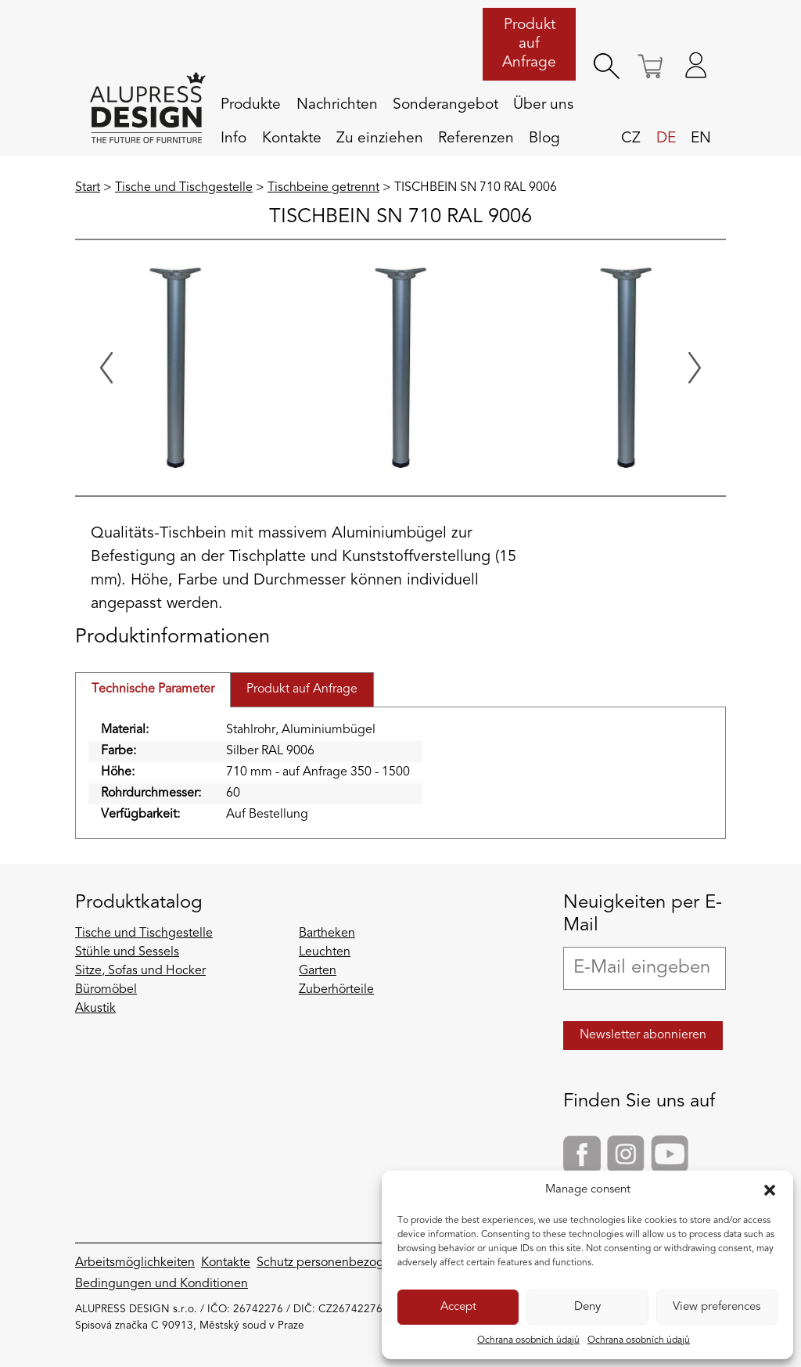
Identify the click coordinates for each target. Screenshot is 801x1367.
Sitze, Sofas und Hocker (140, 971)
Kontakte (291, 138)
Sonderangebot (445, 105)
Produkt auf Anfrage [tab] (301, 689)
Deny (587, 1307)
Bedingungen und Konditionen (161, 1284)
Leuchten (324, 952)
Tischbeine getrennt (323, 188)
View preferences (716, 1307)
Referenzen (476, 138)
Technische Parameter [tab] (153, 689)
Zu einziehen (379, 138)
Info (233, 138)
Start (87, 188)
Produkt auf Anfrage (529, 43)
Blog (544, 138)
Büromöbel (106, 990)
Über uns (543, 105)
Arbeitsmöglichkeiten (135, 1263)
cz (631, 138)
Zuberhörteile (336, 990)
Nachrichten (337, 105)
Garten (317, 971)
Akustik (95, 1008)
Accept (458, 1307)
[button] (770, 1190)
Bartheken (327, 933)
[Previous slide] (106, 368)
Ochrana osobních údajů (528, 1340)
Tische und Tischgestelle (184, 188)
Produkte (251, 105)
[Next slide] (694, 368)
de (666, 138)
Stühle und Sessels (127, 952)
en (701, 138)
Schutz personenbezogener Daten (351, 1263)
